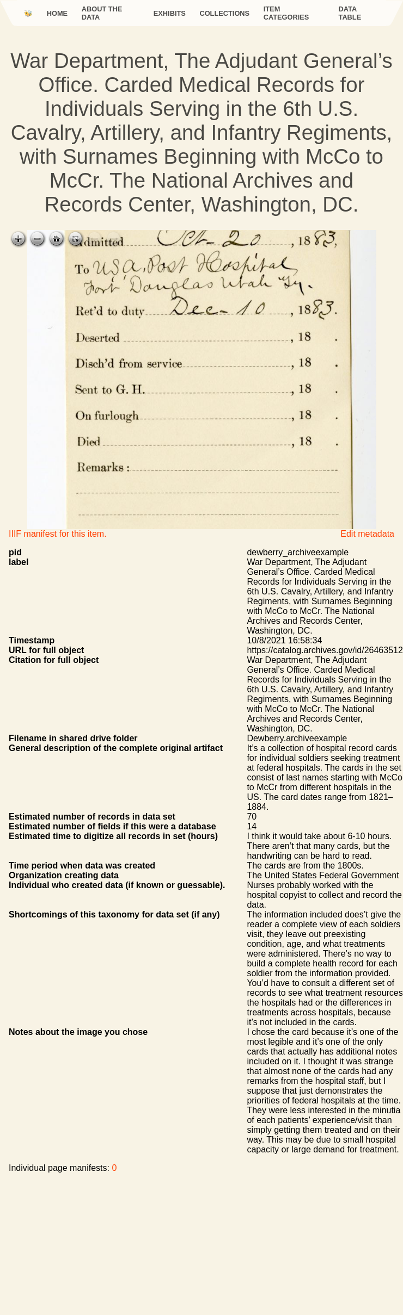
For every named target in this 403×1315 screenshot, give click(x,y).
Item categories (286, 13)
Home (57, 13)
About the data (102, 13)
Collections (224, 13)
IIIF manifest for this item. (58, 533)
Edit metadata (367, 533)
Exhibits (170, 13)
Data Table (350, 13)
